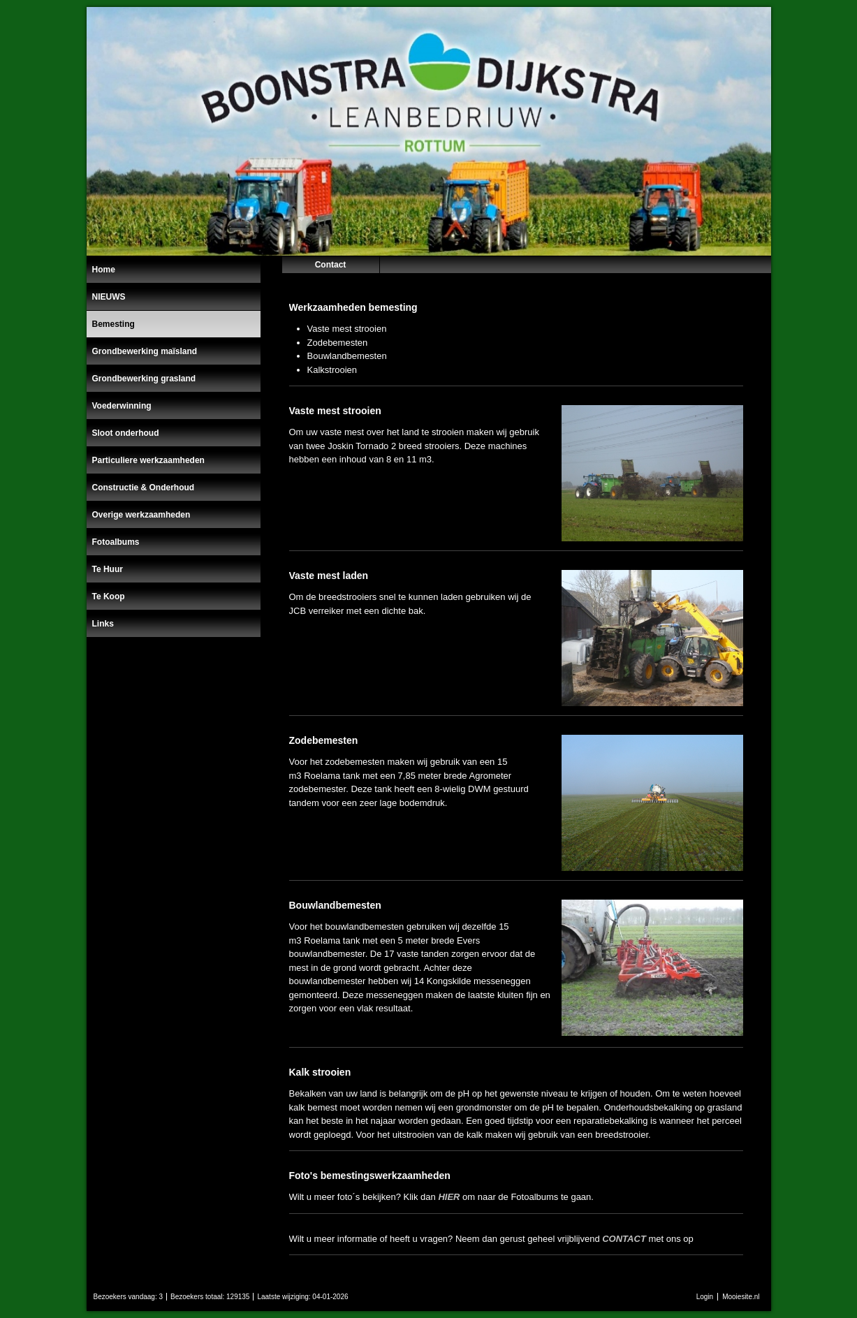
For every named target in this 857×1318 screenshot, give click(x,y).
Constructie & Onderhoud (143, 487)
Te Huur (107, 569)
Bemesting (113, 324)
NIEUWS (109, 297)
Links (103, 624)
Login (704, 1297)
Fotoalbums (116, 542)
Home (103, 269)
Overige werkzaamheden (141, 515)
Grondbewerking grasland (144, 378)
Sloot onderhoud (125, 433)
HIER (449, 1197)
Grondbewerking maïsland (145, 351)
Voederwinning (122, 406)
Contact (330, 265)
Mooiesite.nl (740, 1297)
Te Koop (108, 596)
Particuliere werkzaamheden (148, 460)
